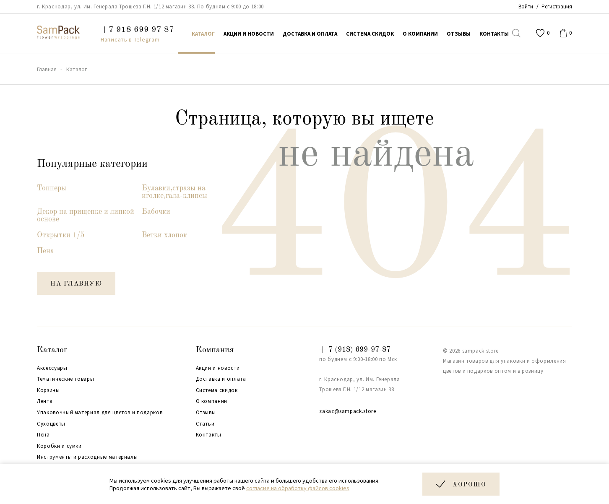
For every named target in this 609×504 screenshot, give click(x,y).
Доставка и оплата (221, 379)
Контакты (208, 434)
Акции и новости (218, 368)
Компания (215, 350)
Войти (525, 6)
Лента (44, 401)
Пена (45, 251)
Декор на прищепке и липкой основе (85, 215)
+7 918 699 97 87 (137, 30)
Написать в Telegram (130, 39)
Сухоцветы (51, 424)
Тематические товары (65, 379)
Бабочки (156, 212)
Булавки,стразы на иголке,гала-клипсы (174, 192)
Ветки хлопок (164, 235)
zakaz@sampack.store (347, 411)
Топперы (51, 188)
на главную (76, 284)
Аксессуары (52, 368)
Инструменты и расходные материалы (87, 457)
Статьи (205, 424)
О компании (212, 401)
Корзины (48, 390)
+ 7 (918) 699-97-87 (354, 349)
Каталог (52, 350)
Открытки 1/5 (60, 235)
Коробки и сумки (59, 446)
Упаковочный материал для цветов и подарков (99, 412)
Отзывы (206, 412)
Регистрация (556, 6)
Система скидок (217, 390)
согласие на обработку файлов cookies (297, 488)
